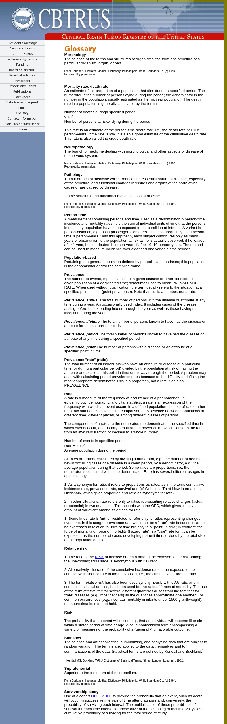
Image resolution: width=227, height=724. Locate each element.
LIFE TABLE (101, 696)
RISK (99, 557)
